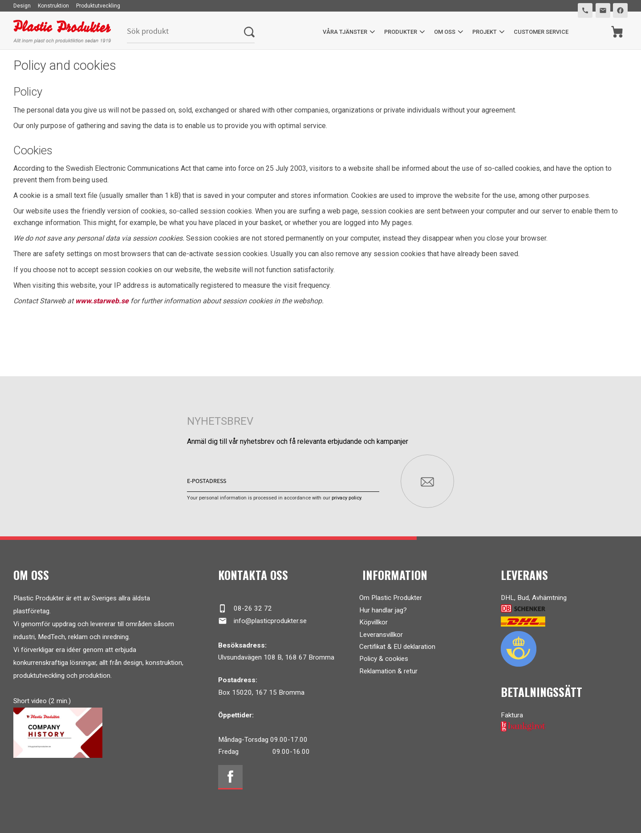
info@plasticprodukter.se (262, 620)
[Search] (249, 32)
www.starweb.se (102, 301)
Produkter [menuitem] (400, 31)
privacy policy (346, 498)
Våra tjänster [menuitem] (345, 31)
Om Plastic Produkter (390, 598)
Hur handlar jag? (383, 610)
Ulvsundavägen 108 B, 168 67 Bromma (276, 657)
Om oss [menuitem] (444, 31)
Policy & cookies (383, 659)
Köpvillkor (373, 622)
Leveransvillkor (381, 635)
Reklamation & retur (388, 671)
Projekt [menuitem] (484, 31)
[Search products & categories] (185, 32)
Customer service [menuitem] (541, 31)
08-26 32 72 (245, 608)
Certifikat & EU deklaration (397, 647)
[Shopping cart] (617, 32)
